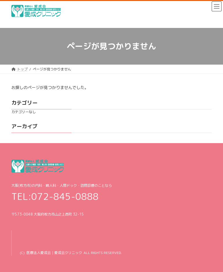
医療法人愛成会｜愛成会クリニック (54, 252)
